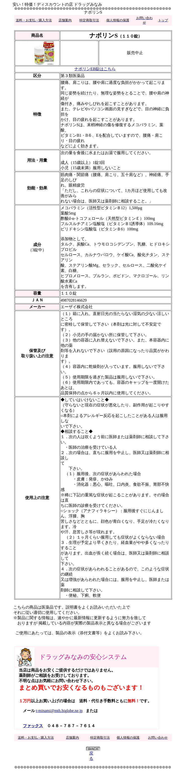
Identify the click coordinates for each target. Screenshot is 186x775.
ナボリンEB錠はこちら (95, 69)
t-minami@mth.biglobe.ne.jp (59, 711)
